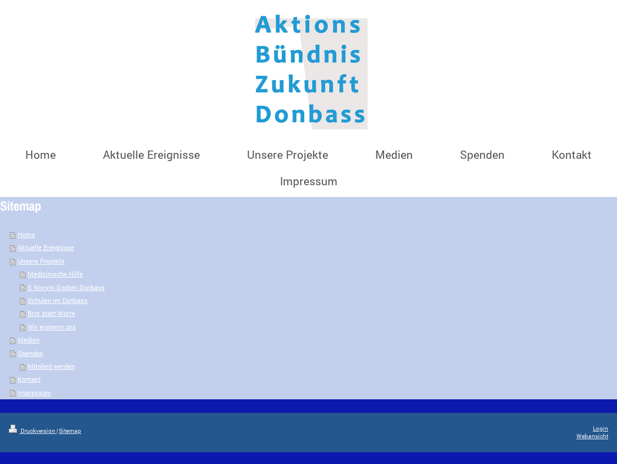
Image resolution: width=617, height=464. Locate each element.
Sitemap (70, 431)
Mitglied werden (51, 366)
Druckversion (32, 431)
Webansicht (592, 436)
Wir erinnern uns (52, 326)
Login (600, 428)
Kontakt (29, 379)
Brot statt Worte (51, 313)
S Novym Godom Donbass (66, 287)
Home (26, 234)
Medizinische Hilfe (55, 273)
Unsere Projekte (41, 260)
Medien (28, 339)
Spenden (30, 353)
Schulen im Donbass (58, 300)
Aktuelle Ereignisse (46, 247)
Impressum (34, 392)
